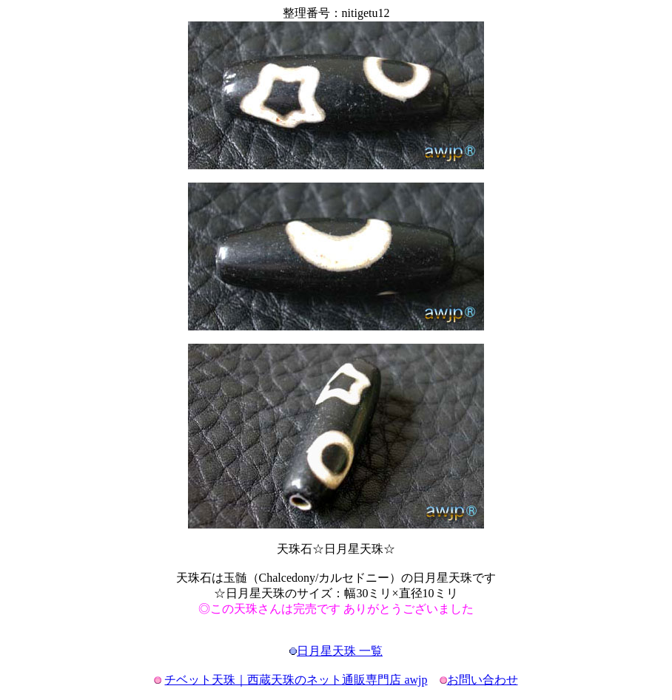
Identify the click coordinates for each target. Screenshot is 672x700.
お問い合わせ (482, 679)
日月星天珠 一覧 (340, 651)
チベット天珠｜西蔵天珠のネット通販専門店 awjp (295, 679)
